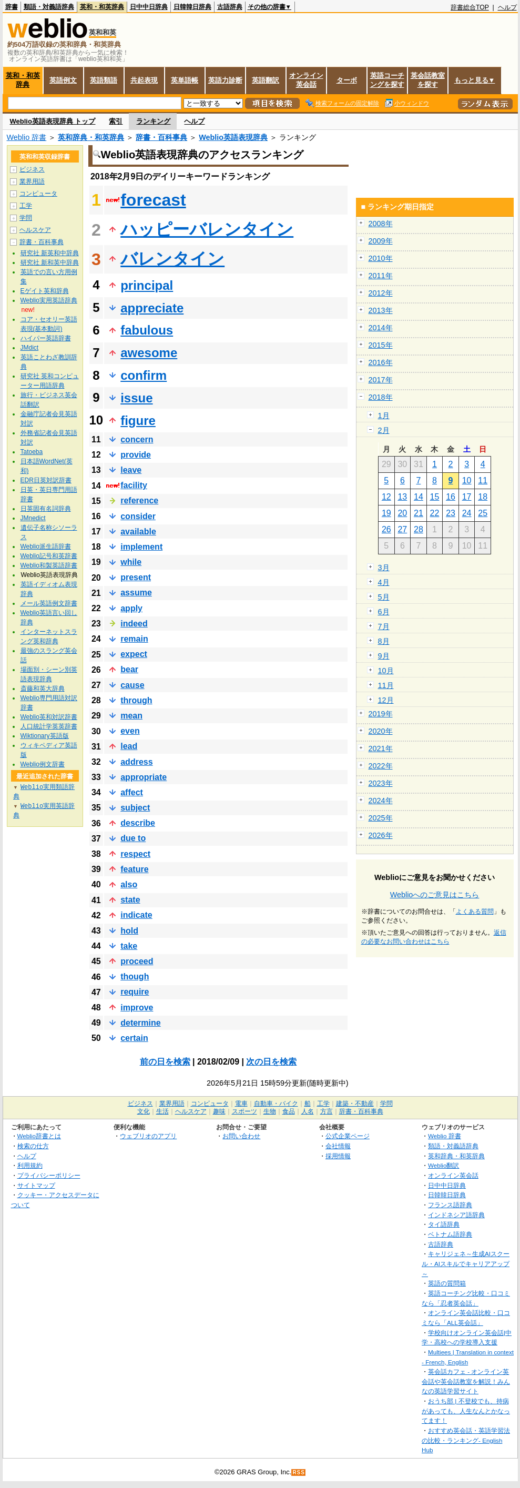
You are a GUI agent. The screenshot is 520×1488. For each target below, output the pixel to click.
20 (402, 513)
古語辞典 (229, 7)
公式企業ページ (347, 1135)
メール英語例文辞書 (49, 603)
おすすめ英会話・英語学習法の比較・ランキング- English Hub (466, 1440)
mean (131, 715)
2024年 (381, 800)
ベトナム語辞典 (450, 1234)
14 (418, 496)
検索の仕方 (33, 1145)
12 (386, 496)
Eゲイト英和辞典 (45, 291)
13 (402, 496)
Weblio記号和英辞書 (49, 556)
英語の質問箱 (447, 1283)
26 (386, 529)
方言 (326, 1111)
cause (132, 685)
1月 (384, 415)
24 (467, 513)
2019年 (381, 714)
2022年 (381, 766)
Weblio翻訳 (443, 1165)
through (136, 700)
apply (131, 608)
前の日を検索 (165, 1061)
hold (129, 930)
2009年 (381, 241)
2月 (384, 430)
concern (136, 439)
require (134, 991)
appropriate (143, 777)
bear (129, 669)
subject (135, 807)
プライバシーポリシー (48, 1175)
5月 (384, 597)
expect (133, 654)
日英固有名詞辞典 (46, 508)
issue (136, 398)
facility (133, 485)
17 (467, 496)
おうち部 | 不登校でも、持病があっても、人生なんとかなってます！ (466, 1411)
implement (141, 546)
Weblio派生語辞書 (46, 546)
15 (435, 496)
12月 (386, 700)
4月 (384, 582)
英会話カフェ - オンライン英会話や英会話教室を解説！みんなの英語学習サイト (466, 1381)
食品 (288, 1111)
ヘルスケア (35, 230)
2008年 (381, 223)
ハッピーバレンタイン (206, 229)
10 (467, 480)
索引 (116, 121)
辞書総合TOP (470, 7)
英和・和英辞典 (102, 7)
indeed (134, 623)
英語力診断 (225, 80)
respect (135, 853)
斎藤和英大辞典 (43, 688)
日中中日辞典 (149, 7)
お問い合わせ (241, 1135)
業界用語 (32, 181)
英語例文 (63, 80)
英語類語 (103, 80)
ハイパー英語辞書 (46, 338)
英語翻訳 (265, 80)
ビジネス (32, 169)
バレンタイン (172, 258)
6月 (384, 612)
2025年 (381, 818)
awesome (148, 353)
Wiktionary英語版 (45, 736)
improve (136, 1007)
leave (130, 469)
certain (134, 1038)
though (134, 976)
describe (137, 822)
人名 (307, 1111)
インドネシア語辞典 (456, 1214)
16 (450, 496)
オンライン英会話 (306, 80)
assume (136, 592)
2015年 (381, 345)
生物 (269, 1111)
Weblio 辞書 (27, 137)
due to (133, 838)
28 (418, 529)
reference (139, 500)
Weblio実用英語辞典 (49, 300)
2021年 (381, 748)
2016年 (381, 362)
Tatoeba (32, 451)
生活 (162, 1111)
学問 (25, 217)
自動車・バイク (276, 1103)
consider (138, 516)
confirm (143, 375)
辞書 (11, 7)
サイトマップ (36, 1185)
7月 (384, 626)
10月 (386, 670)
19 (386, 513)
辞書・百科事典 (161, 137)
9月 (384, 656)
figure (138, 420)
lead (128, 746)
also (128, 884)
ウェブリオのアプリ (148, 1135)
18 (482, 496)
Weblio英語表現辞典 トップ (53, 121)
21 (418, 513)
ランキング (153, 121)
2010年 (381, 258)
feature (134, 869)
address (136, 761)
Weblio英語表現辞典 (233, 137)
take (128, 946)
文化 (143, 1111)
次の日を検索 (271, 1061)
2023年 (381, 783)
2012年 (381, 293)
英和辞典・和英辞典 (91, 137)
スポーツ (244, 1111)
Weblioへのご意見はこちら (435, 894)
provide (135, 454)
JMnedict (33, 518)
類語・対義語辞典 (49, 7)
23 (450, 513)
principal (146, 285)
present (135, 577)
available (138, 531)
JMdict (30, 347)
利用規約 (30, 1165)
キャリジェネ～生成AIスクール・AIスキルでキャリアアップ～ (465, 1263)
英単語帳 (184, 80)
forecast (153, 199)
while (130, 562)
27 (402, 529)
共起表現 (144, 80)
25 (482, 513)
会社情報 (338, 1145)
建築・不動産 (355, 1103)
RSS (298, 1472)
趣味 (219, 1111)
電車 (241, 1103)
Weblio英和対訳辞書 (49, 717)
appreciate (151, 308)
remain (134, 638)
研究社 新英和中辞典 (50, 253)
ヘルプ (507, 7)
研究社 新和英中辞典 (50, 262)
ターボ (347, 80)
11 (482, 480)
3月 (384, 567)
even (129, 730)
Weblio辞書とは (39, 1135)
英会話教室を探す (428, 80)
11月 (386, 685)
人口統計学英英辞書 (49, 726)
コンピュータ (38, 193)
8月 (384, 641)
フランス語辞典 (450, 1204)
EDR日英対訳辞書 (46, 480)
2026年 (381, 835)
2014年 (381, 327)
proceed (136, 961)
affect (131, 792)
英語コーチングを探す (387, 80)
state (130, 899)
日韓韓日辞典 (192, 7)
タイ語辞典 (444, 1224)
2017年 (381, 380)
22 (435, 513)
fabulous (146, 330)
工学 (25, 205)
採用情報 (338, 1155)
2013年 (381, 310)
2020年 (381, 731)
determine (140, 1022)
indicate (136, 914)
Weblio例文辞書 (43, 764)
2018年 (381, 397)
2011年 (381, 275)
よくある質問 (475, 911)
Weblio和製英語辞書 (49, 565)
